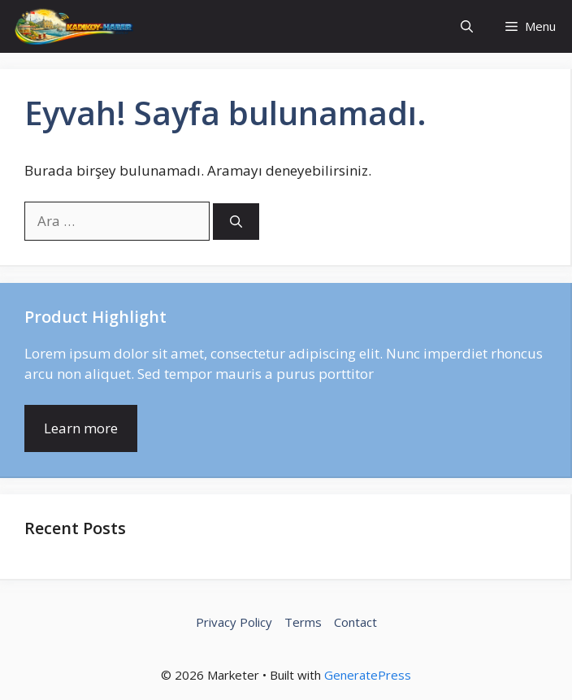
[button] (466, 26)
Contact (355, 622)
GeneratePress (367, 675)
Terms (303, 622)
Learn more (81, 428)
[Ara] (236, 221)
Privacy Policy (234, 622)
